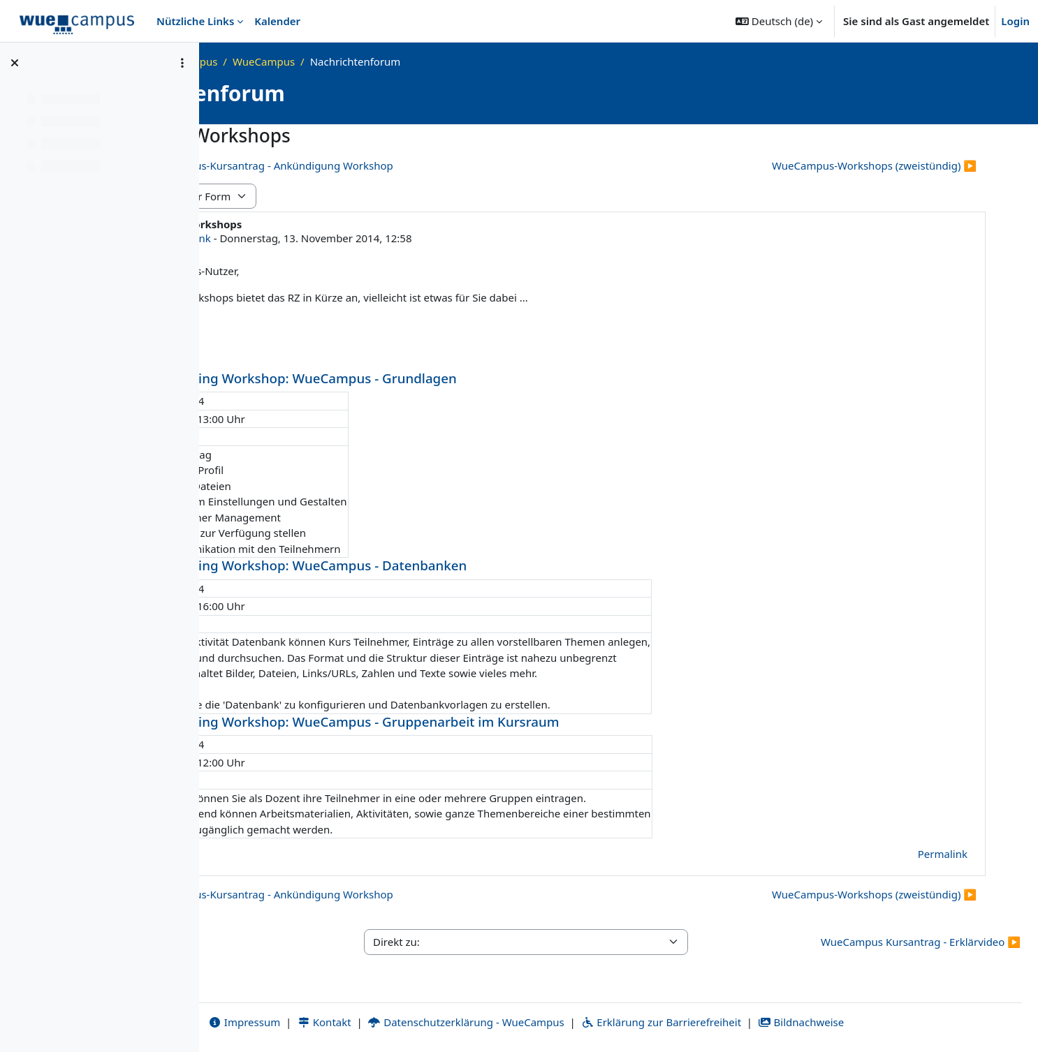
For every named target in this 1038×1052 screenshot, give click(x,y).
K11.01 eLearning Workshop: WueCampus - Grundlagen (468, 378)
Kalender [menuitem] (277, 21)
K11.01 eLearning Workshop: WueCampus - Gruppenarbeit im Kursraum (519, 721)
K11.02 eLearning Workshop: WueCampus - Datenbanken (473, 565)
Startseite (264, 61)
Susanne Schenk (355, 238)
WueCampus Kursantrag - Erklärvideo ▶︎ (921, 942)
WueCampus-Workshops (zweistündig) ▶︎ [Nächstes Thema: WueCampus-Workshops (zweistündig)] (874, 165)
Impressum (336, 1022)
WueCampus (449, 61)
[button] (778, 21)
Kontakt (416, 1022)
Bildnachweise (893, 1022)
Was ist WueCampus (352, 61)
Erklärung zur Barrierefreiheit (753, 1022)
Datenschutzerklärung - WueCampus (558, 1022)
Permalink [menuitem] (942, 854)
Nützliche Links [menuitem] (195, 21)
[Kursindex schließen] (14, 63)
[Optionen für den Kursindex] (182, 63)
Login (1015, 21)
